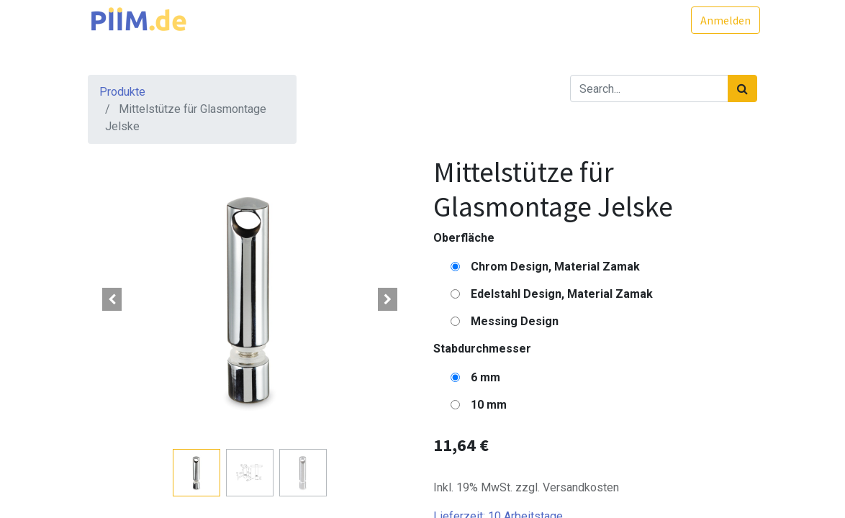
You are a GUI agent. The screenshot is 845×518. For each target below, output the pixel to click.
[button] (112, 299)
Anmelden (722, 20)
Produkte (122, 92)
